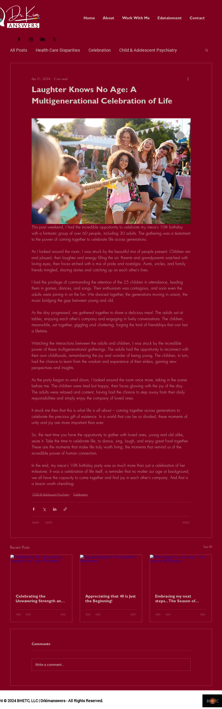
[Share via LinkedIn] (55, 509)
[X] (54, 39)
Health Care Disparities (58, 50)
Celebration (100, 50)
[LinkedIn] (42, 39)
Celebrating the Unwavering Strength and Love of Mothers (39, 599)
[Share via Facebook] (34, 509)
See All (207, 547)
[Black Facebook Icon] (19, 39)
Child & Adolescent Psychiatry (148, 50)
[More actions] (188, 78)
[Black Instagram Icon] (31, 39)
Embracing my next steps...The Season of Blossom (175, 599)
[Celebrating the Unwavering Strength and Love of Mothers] (41, 572)
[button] (170, 16)
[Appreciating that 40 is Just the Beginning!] (111, 572)
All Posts (18, 50)
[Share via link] (65, 509)
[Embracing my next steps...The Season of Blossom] (181, 572)
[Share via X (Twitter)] (44, 509)
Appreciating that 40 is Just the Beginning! (110, 599)
